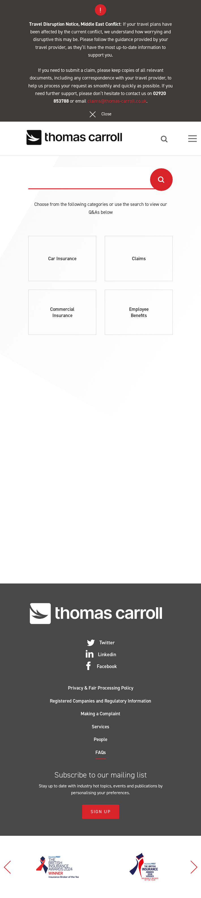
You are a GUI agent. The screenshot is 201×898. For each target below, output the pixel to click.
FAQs (100, 752)
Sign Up (101, 812)
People (100, 739)
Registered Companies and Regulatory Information (100, 701)
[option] (57, 867)
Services (100, 726)
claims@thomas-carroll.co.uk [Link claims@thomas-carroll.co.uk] (116, 101)
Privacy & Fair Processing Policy (100, 688)
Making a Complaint (100, 713)
